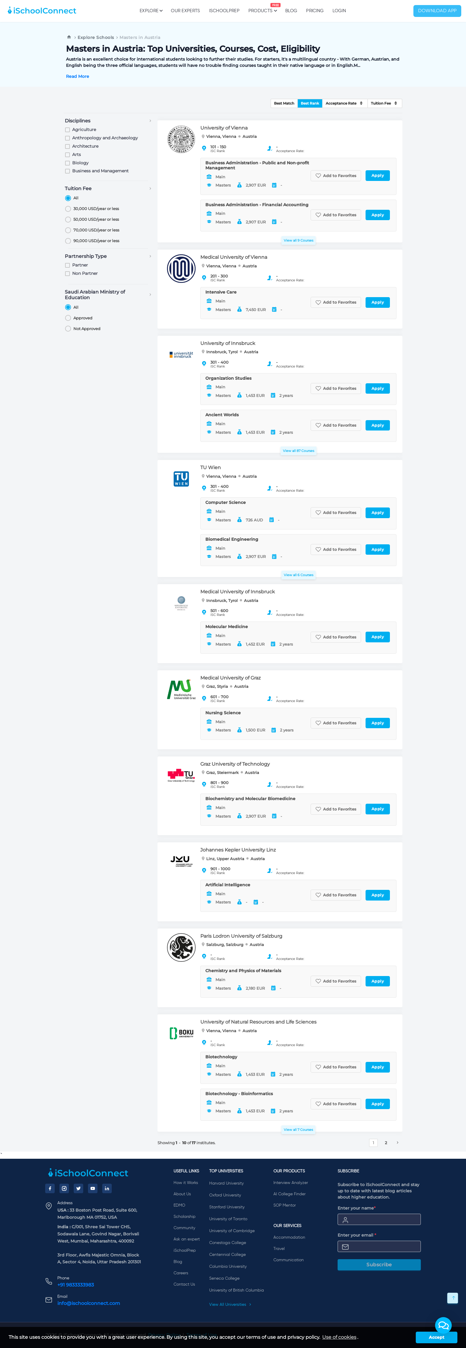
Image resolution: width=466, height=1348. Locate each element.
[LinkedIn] (107, 1188)
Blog (291, 11)
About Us (182, 1194)
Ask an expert (187, 1239)
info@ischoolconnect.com (88, 1303)
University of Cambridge (232, 1231)
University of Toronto (228, 1219)
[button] (443, 1325)
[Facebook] (50, 1188)
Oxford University (225, 1195)
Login (339, 11)
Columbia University (228, 1267)
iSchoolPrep (224, 11)
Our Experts (185, 11)
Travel (279, 1249)
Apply (377, 175)
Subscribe (379, 1264)
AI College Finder (289, 1194)
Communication (288, 1260)
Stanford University (227, 1207)
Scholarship (185, 1217)
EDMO (179, 1205)
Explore (151, 10)
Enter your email (357, 1235)
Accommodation (289, 1237)
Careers (181, 1273)
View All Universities (230, 1305)
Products (260, 8)
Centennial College (227, 1255)
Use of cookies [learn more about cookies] (339, 1337)
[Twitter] (78, 1188)
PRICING (315, 11)
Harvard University (226, 1183)
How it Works (186, 1183)
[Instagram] (64, 1188)
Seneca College (224, 1278)
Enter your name (357, 1208)
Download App (437, 11)
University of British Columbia (236, 1290)
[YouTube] (92, 1188)
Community (184, 1228)
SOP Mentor (284, 1205)
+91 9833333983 (75, 1285)
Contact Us (184, 1284)
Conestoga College (227, 1243)
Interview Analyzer (290, 1183)
